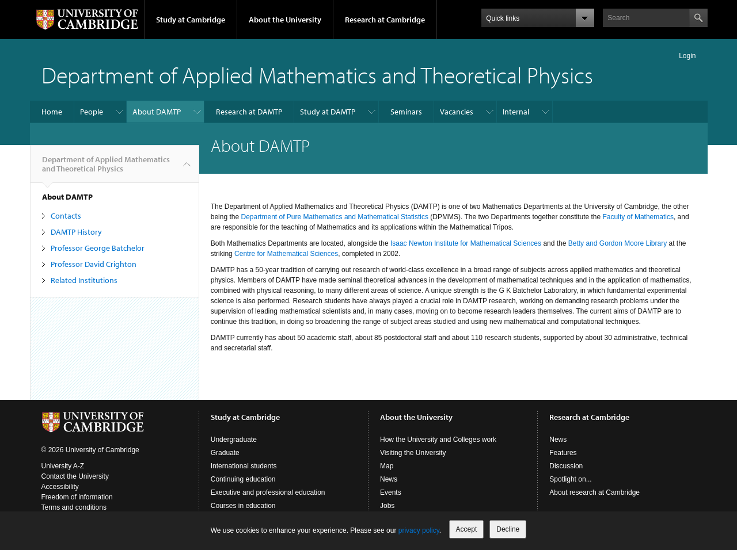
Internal (516, 111)
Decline (507, 529)
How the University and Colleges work (438, 440)
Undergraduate (234, 440)
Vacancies (456, 111)
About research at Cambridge (594, 492)
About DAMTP (156, 111)
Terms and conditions (74, 507)
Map (386, 466)
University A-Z (63, 466)
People (91, 111)
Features (562, 453)
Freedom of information (77, 497)
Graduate (225, 453)
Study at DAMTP (327, 111)
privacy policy (418, 530)
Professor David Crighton (93, 264)
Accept (466, 529)
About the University (285, 19)
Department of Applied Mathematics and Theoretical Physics (317, 74)
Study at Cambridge (190, 19)
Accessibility (60, 487)
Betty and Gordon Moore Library (617, 243)
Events (390, 492)
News (388, 479)
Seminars (406, 111)
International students (244, 466)
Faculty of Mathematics (638, 217)
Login (687, 56)
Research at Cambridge (385, 19)
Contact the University (75, 476)
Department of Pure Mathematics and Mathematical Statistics (334, 217)
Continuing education (243, 479)
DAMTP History (76, 232)
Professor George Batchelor (98, 248)
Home (51, 111)
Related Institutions (84, 280)
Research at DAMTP (249, 111)
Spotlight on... (570, 479)
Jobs (387, 506)
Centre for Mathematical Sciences (286, 254)
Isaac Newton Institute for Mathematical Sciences (465, 243)
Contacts (66, 216)
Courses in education (243, 506)
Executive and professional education (268, 492)
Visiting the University (413, 453)
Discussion (566, 466)
